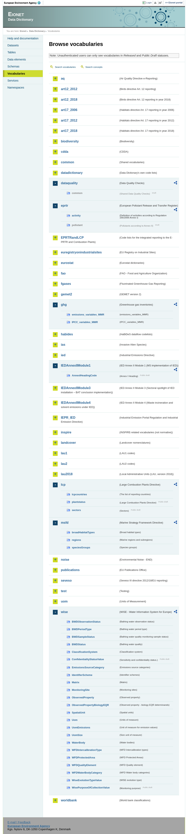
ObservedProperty (83, 697)
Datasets (13, 45)
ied (63, 355)
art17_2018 (69, 130)
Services (12, 80)
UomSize (77, 735)
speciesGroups (81, 547)
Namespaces (15, 87)
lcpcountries (79, 494)
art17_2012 (69, 120)
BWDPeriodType (81, 629)
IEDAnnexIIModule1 (75, 365)
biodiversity (70, 141)
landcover (68, 442)
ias (63, 344)
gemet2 (66, 294)
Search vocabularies (65, 67)
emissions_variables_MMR (88, 314)
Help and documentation (22, 38)
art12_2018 (69, 99)
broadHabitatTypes (83, 532)
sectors (76, 510)
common (67, 162)
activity (76, 215)
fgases (66, 283)
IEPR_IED (68, 417)
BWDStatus (79, 644)
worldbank (69, 800)
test (63, 591)
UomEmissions (81, 727)
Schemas (13, 66)
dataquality (69, 183)
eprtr (64, 205)
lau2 (64, 463)
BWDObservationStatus (86, 621)
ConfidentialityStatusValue (88, 659)
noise (65, 559)
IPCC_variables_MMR (85, 322)
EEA (23, 3)
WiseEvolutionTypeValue (87, 780)
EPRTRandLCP (72, 237)
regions (76, 539)
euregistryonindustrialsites (81, 252)
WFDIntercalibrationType (87, 749)
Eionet (23, 31)
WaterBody (78, 742)
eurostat (67, 263)
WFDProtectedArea (83, 757)
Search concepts (94, 67)
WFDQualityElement (84, 765)
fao (63, 273)
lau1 (64, 453)
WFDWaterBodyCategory (87, 772)
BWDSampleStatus (83, 636)
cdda (64, 151)
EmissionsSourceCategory (88, 667)
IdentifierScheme (82, 674)
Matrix (75, 682)
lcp (63, 484)
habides (67, 334)
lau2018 (67, 474)
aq (63, 78)
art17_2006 (69, 110)
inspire (66, 432)
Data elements (16, 59)
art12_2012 (69, 89)
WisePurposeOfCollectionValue (91, 787)
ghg (64, 304)
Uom (74, 719)
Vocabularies (16, 73)
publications (70, 570)
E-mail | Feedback (19, 822)
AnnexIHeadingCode (84, 375)
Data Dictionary (37, 31)
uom (64, 601)
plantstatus (78, 501)
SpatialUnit (78, 712)
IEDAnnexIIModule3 (75, 388)
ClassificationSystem (84, 651)
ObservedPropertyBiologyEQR (90, 705)
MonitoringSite (81, 689)
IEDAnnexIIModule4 (75, 402)
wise (64, 612)
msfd (64, 522)
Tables (11, 52)
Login (149, 2)
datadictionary (71, 172)
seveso (66, 580)
